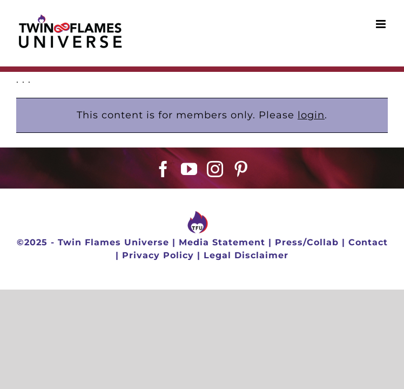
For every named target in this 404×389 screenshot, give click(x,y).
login (311, 115)
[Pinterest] (241, 169)
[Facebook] (163, 169)
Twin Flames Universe (113, 242)
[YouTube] (189, 169)
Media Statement (222, 242)
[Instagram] (215, 169)
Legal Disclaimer (246, 255)
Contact (368, 242)
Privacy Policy (158, 255)
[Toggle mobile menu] (382, 24)
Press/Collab (307, 242)
